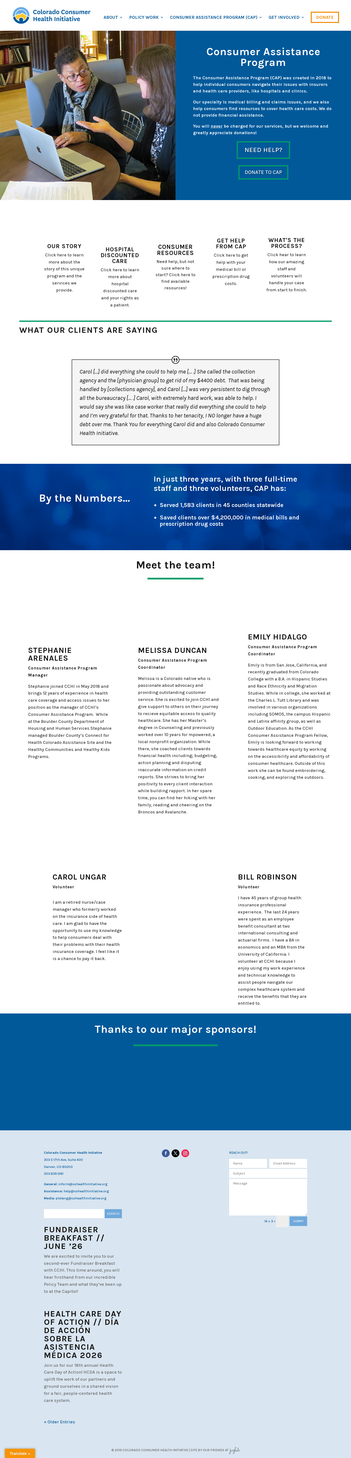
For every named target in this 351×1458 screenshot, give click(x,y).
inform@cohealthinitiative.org (82, 1184)
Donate (325, 17)
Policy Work (144, 18)
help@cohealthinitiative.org (86, 1191)
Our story (64, 246)
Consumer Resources (175, 249)
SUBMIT (298, 1221)
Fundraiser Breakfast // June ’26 (74, 1238)
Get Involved (284, 18)
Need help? (263, 150)
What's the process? (286, 243)
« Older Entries (59, 1422)
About (111, 18)
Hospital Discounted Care (120, 255)
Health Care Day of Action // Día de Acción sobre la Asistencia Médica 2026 (83, 1334)
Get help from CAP (231, 243)
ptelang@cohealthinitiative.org (81, 1198)
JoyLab (234, 1450)
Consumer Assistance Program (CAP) (213, 18)
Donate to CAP (263, 172)
